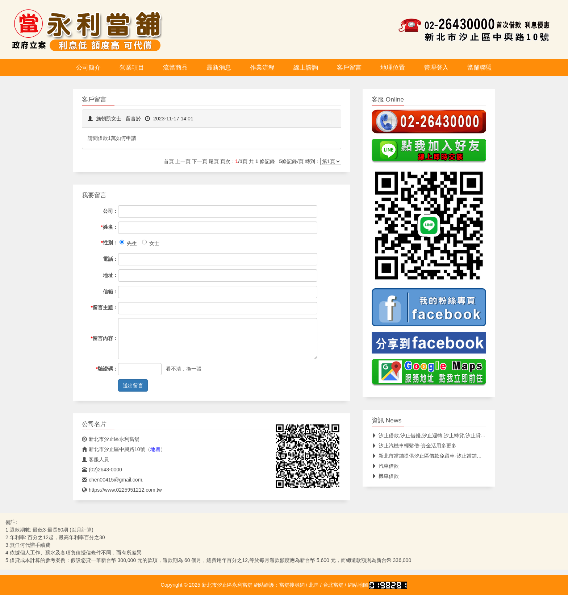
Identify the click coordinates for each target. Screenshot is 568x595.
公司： (110, 211)
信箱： (110, 291)
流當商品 (175, 67)
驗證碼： (107, 369)
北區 (314, 585)
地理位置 (392, 67)
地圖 (155, 449)
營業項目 (132, 67)
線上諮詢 (305, 67)
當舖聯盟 (479, 67)
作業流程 (262, 67)
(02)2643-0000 (102, 469)
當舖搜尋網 (292, 585)
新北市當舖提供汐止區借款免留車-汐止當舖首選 (429, 456)
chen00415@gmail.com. (112, 480)
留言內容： (104, 338)
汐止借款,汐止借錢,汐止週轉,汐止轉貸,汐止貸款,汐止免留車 (442, 435)
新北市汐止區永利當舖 (110, 439)
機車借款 (385, 476)
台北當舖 (333, 585)
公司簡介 (88, 67)
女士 (150, 243)
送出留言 (133, 385)
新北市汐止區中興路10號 (113, 449)
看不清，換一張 (183, 369)
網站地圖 (358, 585)
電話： (110, 259)
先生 (128, 243)
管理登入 (436, 67)
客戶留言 (349, 67)
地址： (110, 275)
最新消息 (218, 67)
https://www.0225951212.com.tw (122, 490)
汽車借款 (385, 466)
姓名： (109, 227)
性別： (109, 242)
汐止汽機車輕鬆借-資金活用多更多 (414, 446)
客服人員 (95, 459)
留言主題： (104, 307)
